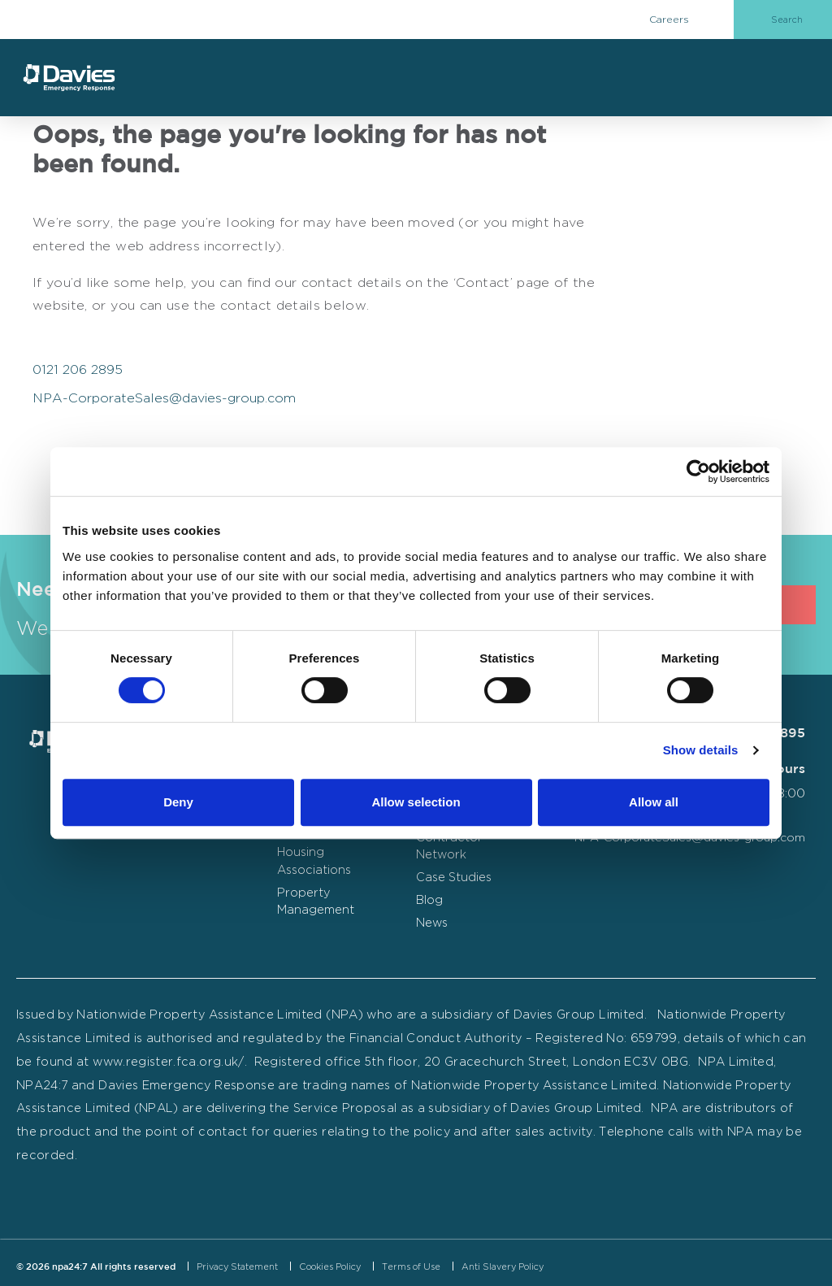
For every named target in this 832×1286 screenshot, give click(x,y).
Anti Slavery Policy (503, 1266)
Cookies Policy (330, 1266)
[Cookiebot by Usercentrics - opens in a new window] (698, 471)
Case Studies (454, 877)
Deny (178, 802)
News (432, 922)
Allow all (653, 802)
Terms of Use (411, 1266)
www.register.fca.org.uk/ (168, 1061)
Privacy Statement (237, 1266)
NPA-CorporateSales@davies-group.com (164, 398)
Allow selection (415, 802)
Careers (669, 19)
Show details (701, 750)
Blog (429, 899)
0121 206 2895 (77, 369)
